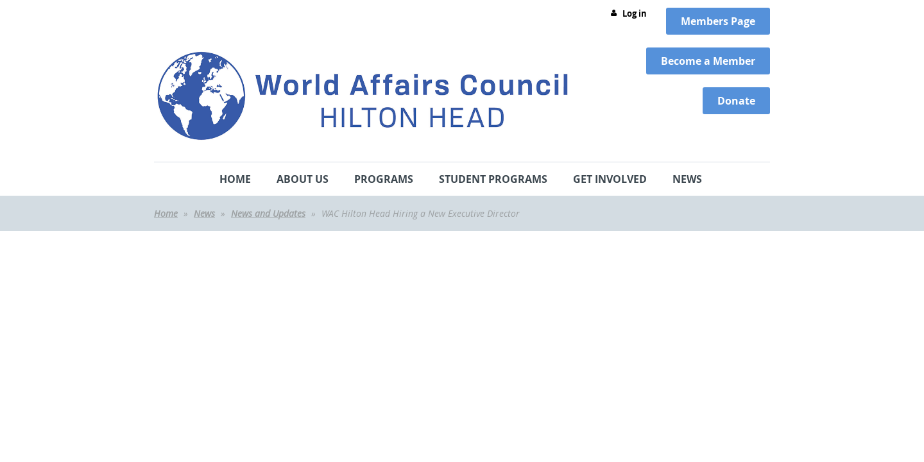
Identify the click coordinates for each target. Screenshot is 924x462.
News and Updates (268, 213)
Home (166, 213)
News (204, 213)
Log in (634, 13)
